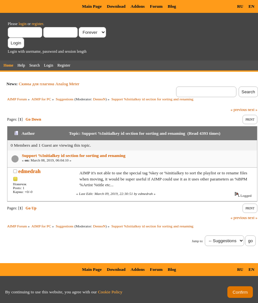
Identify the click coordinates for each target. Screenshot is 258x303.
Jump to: (197, 241)
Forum (156, 6)
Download (116, 6)
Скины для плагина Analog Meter (49, 83)
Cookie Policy (110, 291)
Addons (138, 6)
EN (251, 6)
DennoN (99, 99)
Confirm (240, 292)
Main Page (92, 6)
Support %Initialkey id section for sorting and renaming (73, 155)
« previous (239, 109)
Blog (172, 6)
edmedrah (29, 171)
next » (252, 109)
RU (240, 6)
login (23, 24)
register (37, 24)
